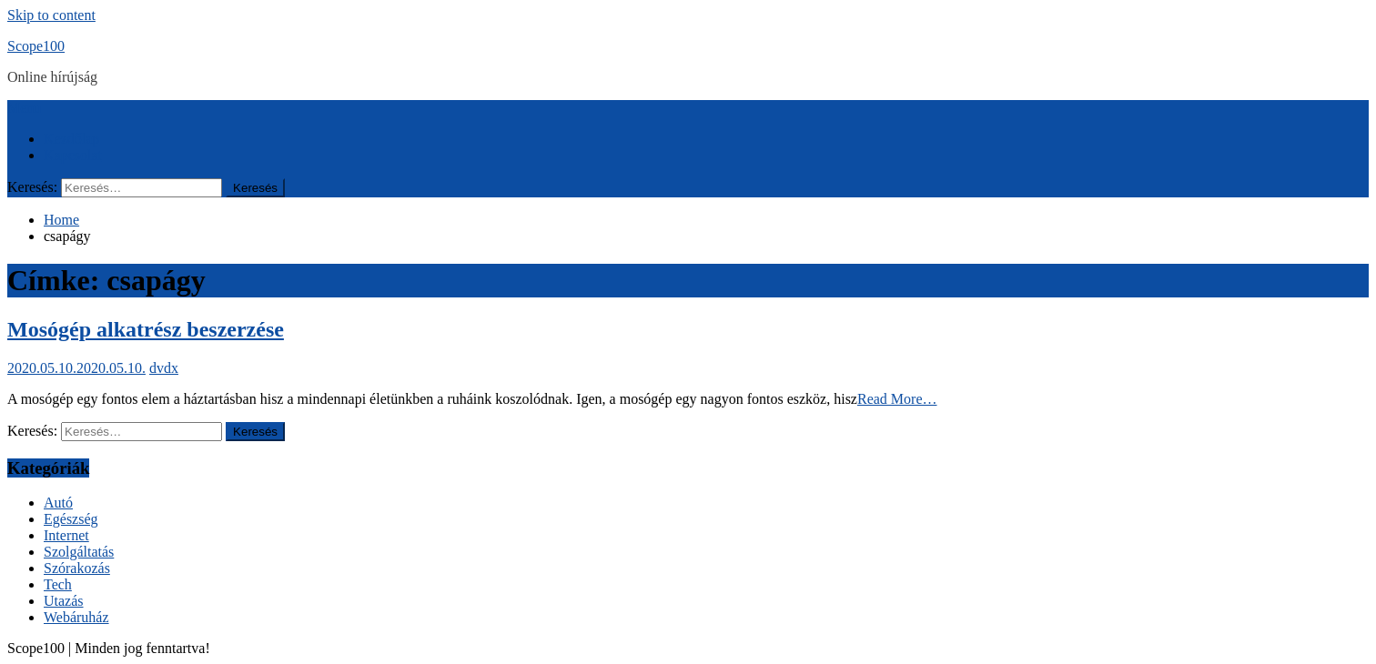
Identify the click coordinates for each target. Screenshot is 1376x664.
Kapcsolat (73, 155)
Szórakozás (77, 568)
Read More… (897, 399)
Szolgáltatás (79, 551)
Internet (66, 535)
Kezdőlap (71, 138)
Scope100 (36, 46)
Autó (58, 502)
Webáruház (76, 617)
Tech (58, 584)
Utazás (64, 601)
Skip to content (51, 15)
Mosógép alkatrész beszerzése (145, 329)
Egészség (71, 519)
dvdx (163, 368)
